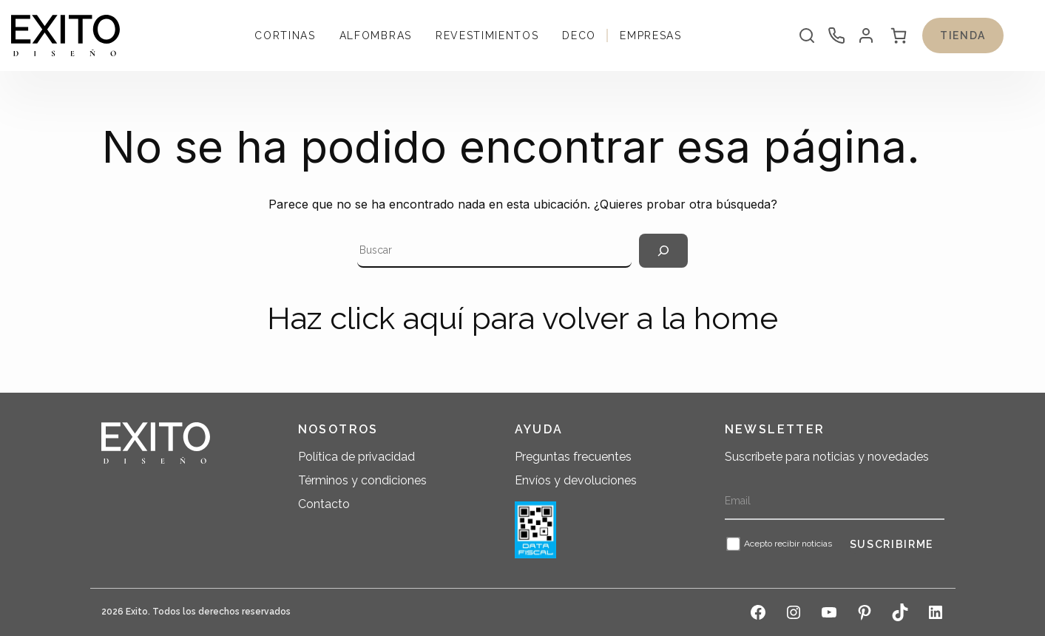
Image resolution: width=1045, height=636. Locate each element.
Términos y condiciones (362, 480)
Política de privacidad (356, 457)
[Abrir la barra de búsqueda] (807, 35)
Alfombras (375, 35)
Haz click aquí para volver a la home (522, 318)
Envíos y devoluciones (576, 480)
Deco (579, 35)
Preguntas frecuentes (573, 457)
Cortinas (284, 35)
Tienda (963, 35)
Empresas (650, 35)
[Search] (663, 251)
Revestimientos (487, 35)
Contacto (324, 504)
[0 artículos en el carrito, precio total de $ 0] (898, 35)
